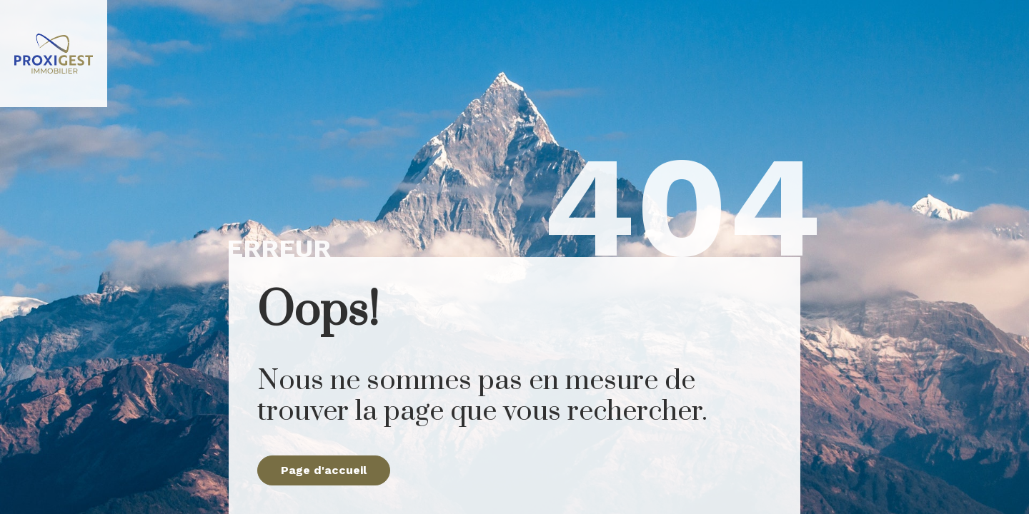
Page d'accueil (324, 470)
